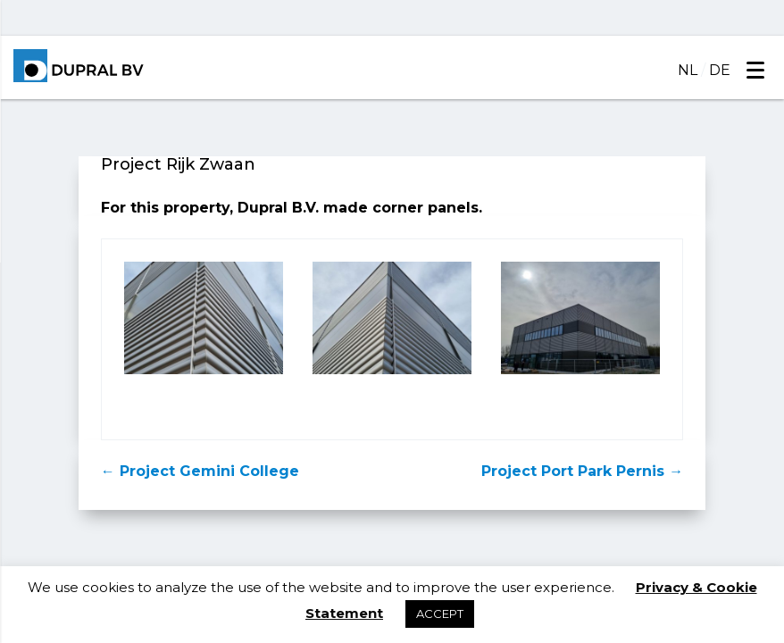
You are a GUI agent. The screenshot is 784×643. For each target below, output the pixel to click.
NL (687, 70)
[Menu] (755, 69)
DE (719, 70)
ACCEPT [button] (439, 613)
